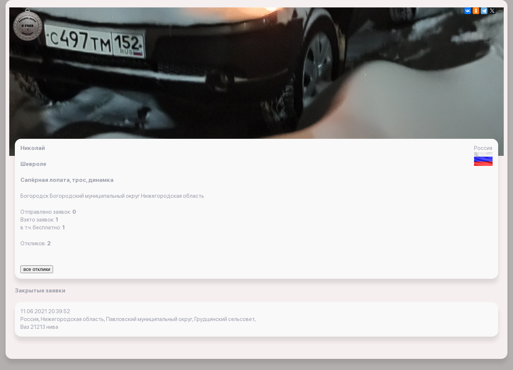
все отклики (36, 269)
